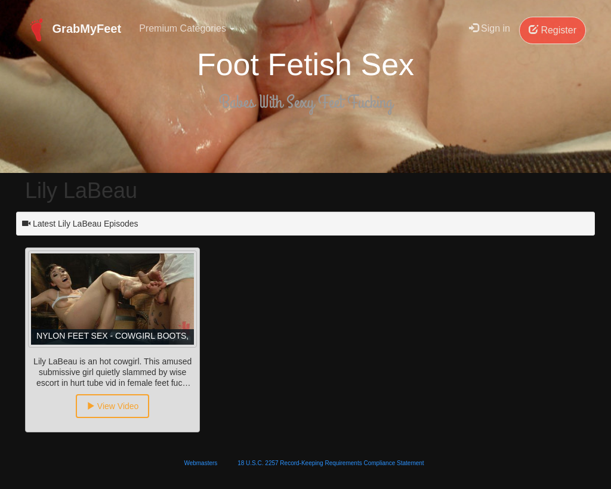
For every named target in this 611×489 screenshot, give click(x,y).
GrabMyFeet (73, 30)
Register (552, 30)
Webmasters (200, 463)
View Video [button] (112, 406)
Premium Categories (186, 28)
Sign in (489, 28)
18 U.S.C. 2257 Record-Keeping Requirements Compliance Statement (330, 463)
